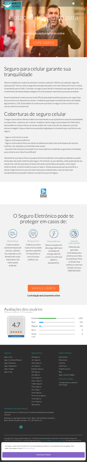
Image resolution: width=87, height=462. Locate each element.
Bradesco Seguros (37, 369)
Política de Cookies (28, 448)
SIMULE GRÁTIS (43, 288)
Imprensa (62, 363)
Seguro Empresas (10, 363)
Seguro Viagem (9, 369)
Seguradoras (35, 404)
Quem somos (63, 357)
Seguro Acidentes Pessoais (13, 360)
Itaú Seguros (35, 375)
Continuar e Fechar (43, 455)
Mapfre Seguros (36, 384)
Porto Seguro (35, 390)
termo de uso (44, 440)
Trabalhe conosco (64, 369)
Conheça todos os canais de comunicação (68, 383)
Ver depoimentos (16, 336)
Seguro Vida (8, 372)
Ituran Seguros (36, 378)
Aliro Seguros (35, 360)
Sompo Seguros (36, 393)
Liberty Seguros (36, 381)
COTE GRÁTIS (43, 43)
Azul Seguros (35, 366)
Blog (60, 372)
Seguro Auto (8, 357)
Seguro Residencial (10, 366)
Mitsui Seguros (36, 387)
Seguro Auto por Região (67, 375)
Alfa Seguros (35, 357)
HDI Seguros (35, 372)
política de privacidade (56, 440)
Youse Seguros (36, 398)
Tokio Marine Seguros (38, 396)
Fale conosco (63, 360)
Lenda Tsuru (63, 366)
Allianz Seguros (36, 363)
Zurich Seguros (36, 401)
